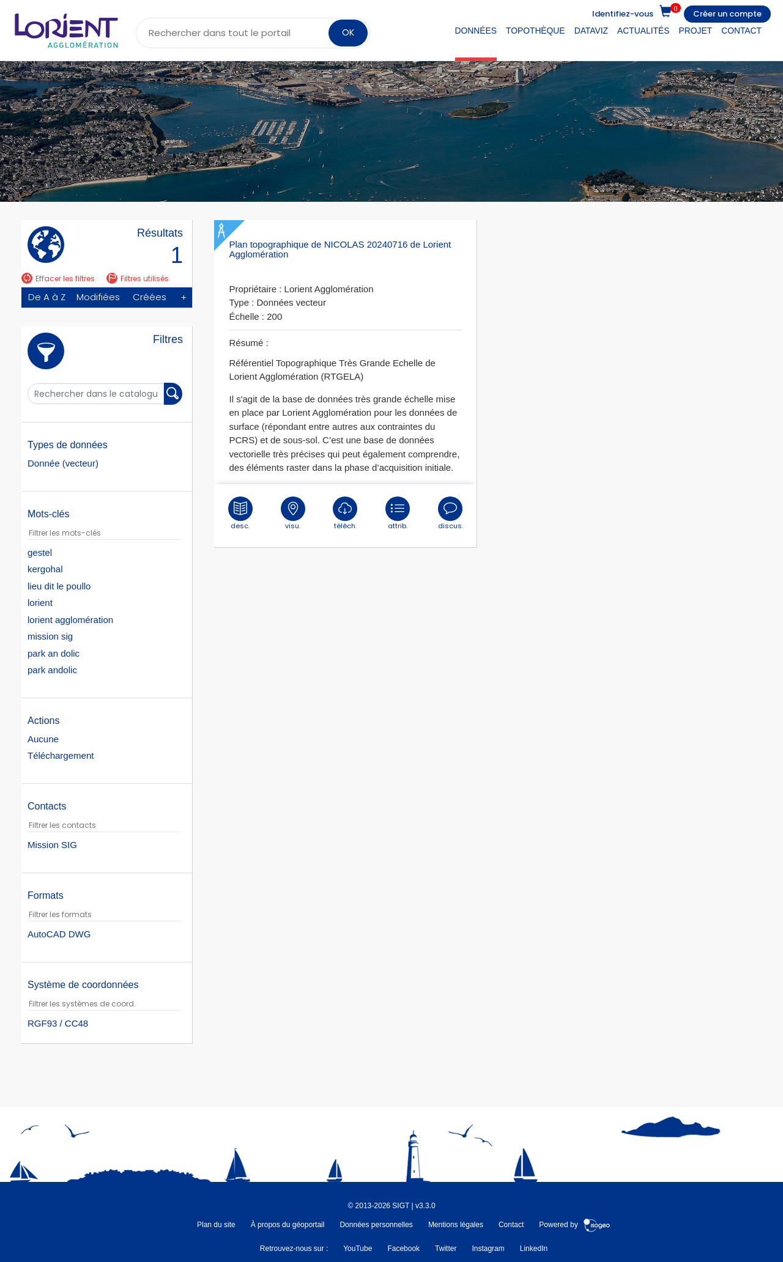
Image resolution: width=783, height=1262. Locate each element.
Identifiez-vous (622, 14)
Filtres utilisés (137, 278)
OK (348, 32)
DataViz (591, 30)
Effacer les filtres (58, 278)
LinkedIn (533, 1248)
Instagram (488, 1248)
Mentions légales (455, 1224)
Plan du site (216, 1224)
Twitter (445, 1248)
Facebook (403, 1248)
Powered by (574, 1224)
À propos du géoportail (288, 1224)
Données (476, 30)
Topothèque (535, 30)
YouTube (357, 1248)
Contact (741, 30)
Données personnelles (376, 1224)
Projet (696, 30)
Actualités (643, 30)
